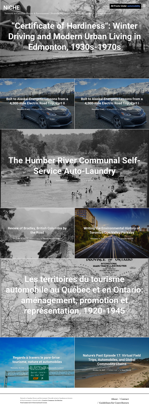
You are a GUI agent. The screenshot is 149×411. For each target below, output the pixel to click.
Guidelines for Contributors (114, 402)
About (114, 399)
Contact (125, 399)
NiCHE (11, 7)
